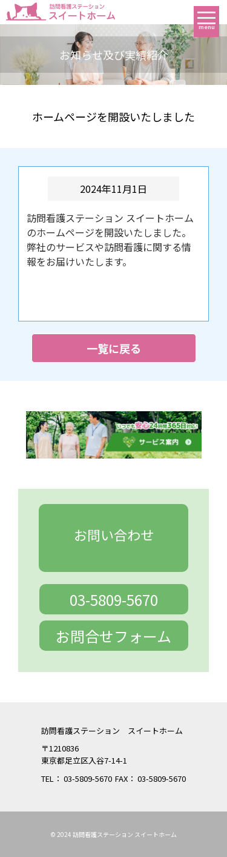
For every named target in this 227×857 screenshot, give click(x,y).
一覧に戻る (114, 348)
